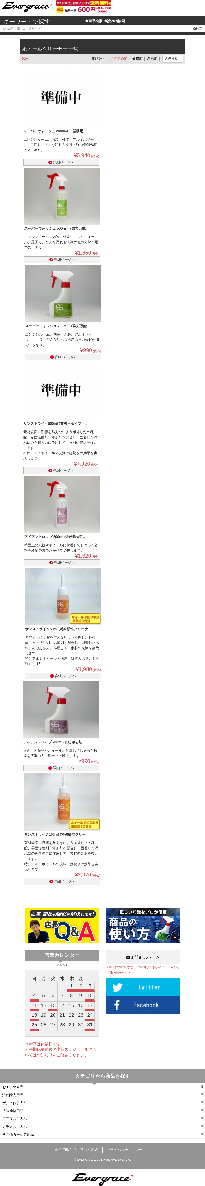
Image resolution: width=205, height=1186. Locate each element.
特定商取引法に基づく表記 (76, 1150)
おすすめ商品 (102, 1087)
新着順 (152, 58)
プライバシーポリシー (124, 1150)
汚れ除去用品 (102, 1095)
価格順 (137, 58)
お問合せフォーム (142, 957)
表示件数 (172, 59)
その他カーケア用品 (102, 1134)
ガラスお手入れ (102, 1126)
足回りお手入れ (102, 1118)
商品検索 (93, 21)
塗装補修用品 (102, 1110)
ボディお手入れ (102, 1103)
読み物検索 (114, 21)
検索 (197, 28)
